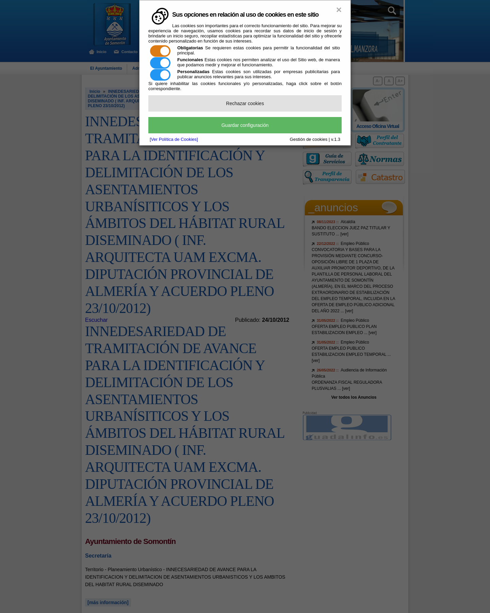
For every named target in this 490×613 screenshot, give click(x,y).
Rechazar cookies (245, 103)
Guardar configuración (245, 125)
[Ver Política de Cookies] (174, 139)
